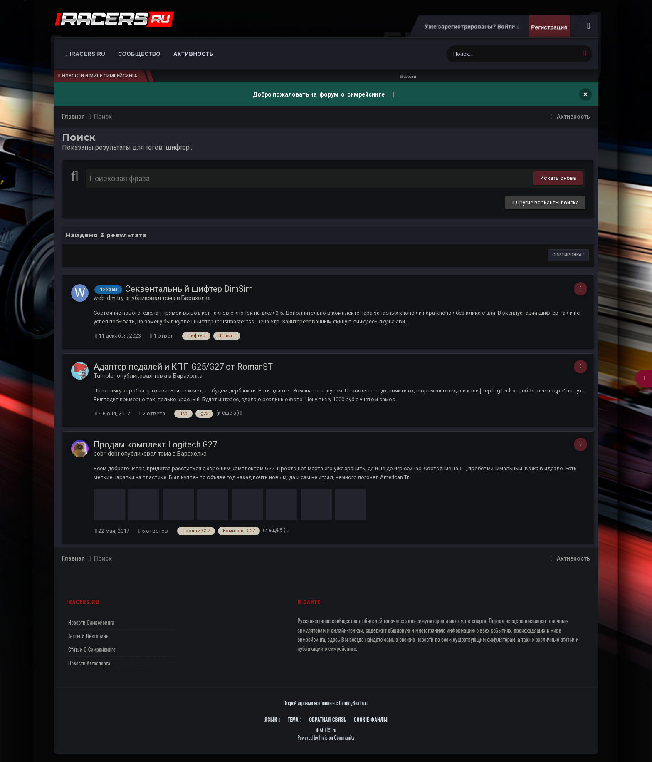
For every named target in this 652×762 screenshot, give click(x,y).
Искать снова (558, 178)
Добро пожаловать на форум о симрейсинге (319, 94)
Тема (294, 719)
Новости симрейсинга (91, 622)
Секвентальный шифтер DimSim (189, 289)
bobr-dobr (107, 453)
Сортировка (568, 255)
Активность (193, 54)
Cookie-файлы (371, 719)
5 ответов (153, 531)
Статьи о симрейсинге (92, 649)
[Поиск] (496, 53)
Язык (272, 719)
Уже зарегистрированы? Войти (471, 26)
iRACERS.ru (85, 54)
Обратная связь (327, 719)
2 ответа (152, 413)
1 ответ (161, 336)
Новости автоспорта (89, 663)
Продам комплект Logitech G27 (155, 444)
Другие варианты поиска (545, 202)
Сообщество (139, 54)
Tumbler (105, 375)
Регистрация (549, 27)
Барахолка (196, 298)
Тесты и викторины (88, 636)
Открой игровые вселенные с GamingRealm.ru (326, 702)
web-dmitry (109, 298)
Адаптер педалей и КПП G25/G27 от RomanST (183, 367)
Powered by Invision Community (326, 737)
